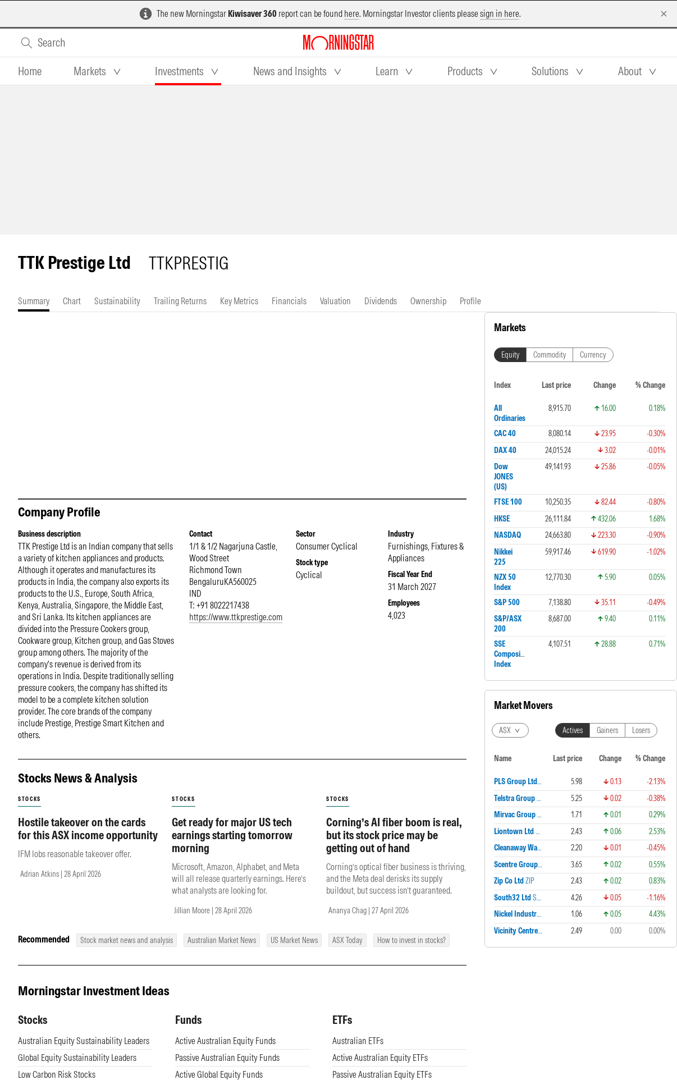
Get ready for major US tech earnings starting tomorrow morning (232, 835)
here (351, 13)
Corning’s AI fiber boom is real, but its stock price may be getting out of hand (394, 835)
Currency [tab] (593, 355)
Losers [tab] (641, 730)
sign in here (499, 13)
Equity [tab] (510, 355)
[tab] (30, 71)
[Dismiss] (664, 14)
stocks (29, 799)
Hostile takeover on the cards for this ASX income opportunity (88, 828)
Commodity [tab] (549, 355)
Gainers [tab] (607, 730)
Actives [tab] (572, 730)
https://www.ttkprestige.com (235, 617)
